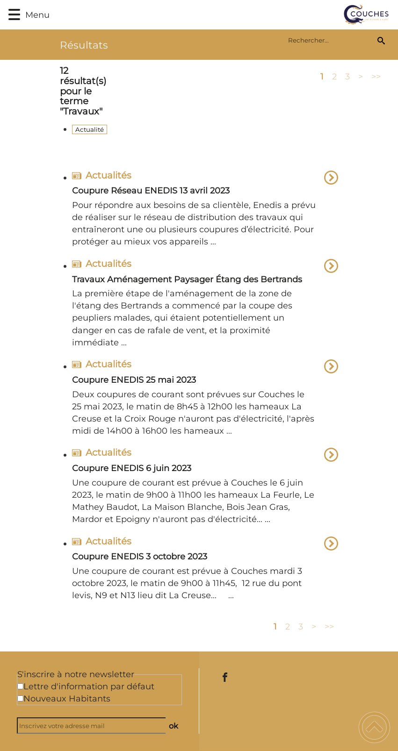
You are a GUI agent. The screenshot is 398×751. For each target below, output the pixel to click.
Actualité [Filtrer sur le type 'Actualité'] (89, 129)
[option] (205, 210)
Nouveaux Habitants (66, 699)
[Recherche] (381, 40)
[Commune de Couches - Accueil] (224, 14)
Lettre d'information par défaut (88, 686)
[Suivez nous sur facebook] (225, 677)
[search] (330, 40)
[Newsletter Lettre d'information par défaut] (20, 686)
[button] (14, 15)
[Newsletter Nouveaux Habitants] (20, 698)
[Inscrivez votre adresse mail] (95, 725)
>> (376, 76)
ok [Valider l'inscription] (173, 725)
